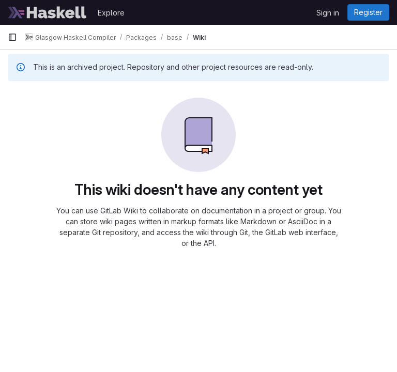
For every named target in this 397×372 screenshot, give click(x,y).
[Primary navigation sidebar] (12, 37)
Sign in (327, 12)
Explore (111, 12)
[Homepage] (47, 12)
